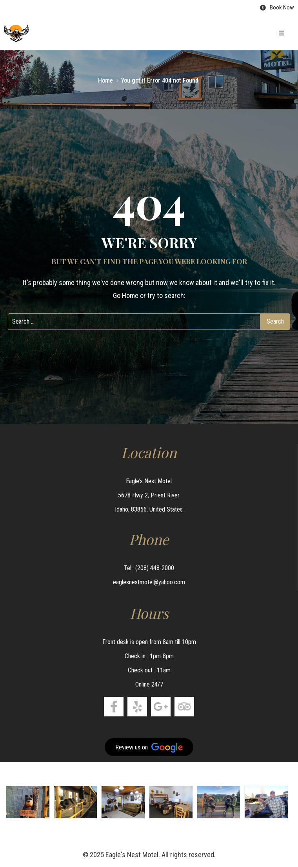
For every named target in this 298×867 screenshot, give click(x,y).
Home (105, 80)
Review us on (149, 748)
